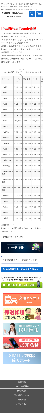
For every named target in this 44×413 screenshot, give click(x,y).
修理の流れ (22, 391)
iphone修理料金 (22, 386)
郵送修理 (22, 400)
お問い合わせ (22, 404)
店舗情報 (22, 382)
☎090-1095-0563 (14, 16)
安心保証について (22, 395)
